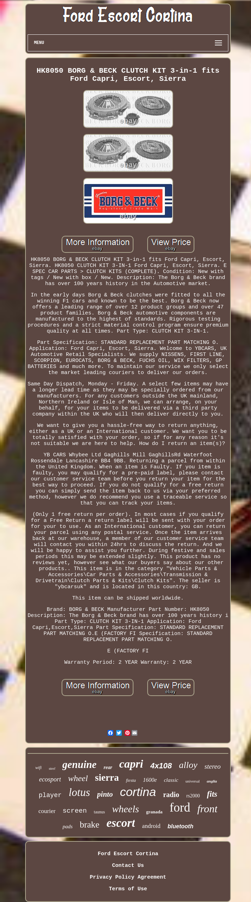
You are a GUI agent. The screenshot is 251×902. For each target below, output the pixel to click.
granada (154, 811)
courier (47, 811)
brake (89, 824)
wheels (125, 808)
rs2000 (193, 795)
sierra (107, 777)
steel (52, 768)
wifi (38, 767)
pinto (105, 794)
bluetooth (180, 826)
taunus (99, 811)
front (207, 808)
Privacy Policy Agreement (128, 877)
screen (75, 811)
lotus (79, 792)
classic (171, 780)
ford (180, 807)
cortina (138, 791)
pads (68, 826)
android (151, 826)
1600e (150, 780)
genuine (79, 764)
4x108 (161, 765)
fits (212, 794)
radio (171, 794)
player (50, 795)
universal (193, 781)
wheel (78, 778)
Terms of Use (128, 889)
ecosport (50, 779)
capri (131, 763)
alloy (188, 765)
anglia (212, 781)
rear (108, 767)
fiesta (131, 780)
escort (121, 823)
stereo (213, 766)
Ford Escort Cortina (128, 854)
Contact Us (128, 866)
